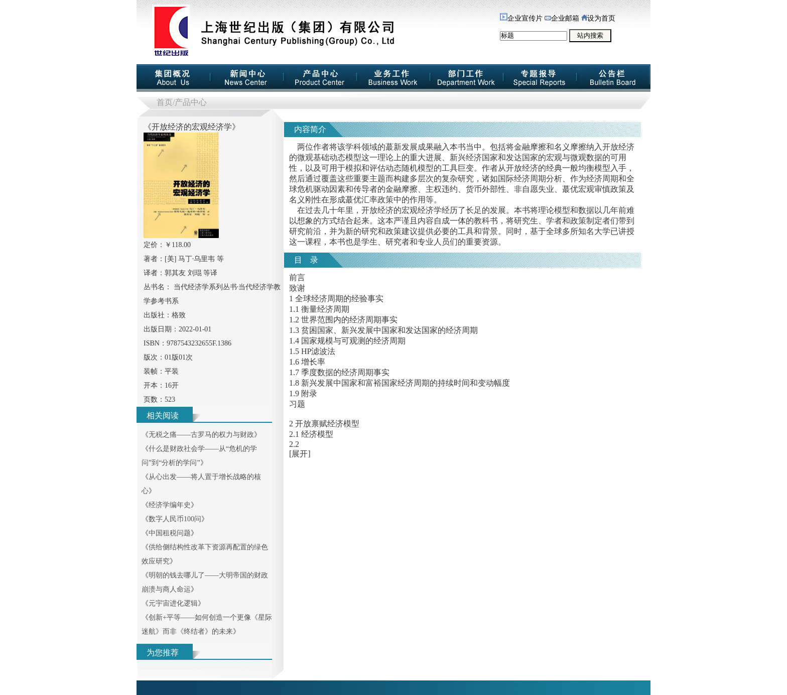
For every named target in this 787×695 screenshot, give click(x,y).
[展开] (300, 453)
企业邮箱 (562, 18)
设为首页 (598, 18)
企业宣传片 (521, 18)
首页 (165, 102)
